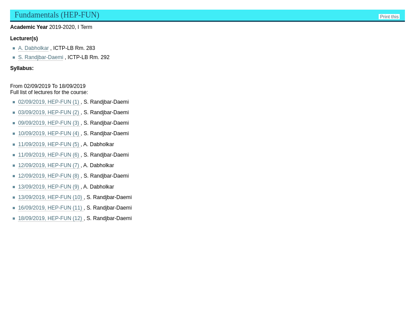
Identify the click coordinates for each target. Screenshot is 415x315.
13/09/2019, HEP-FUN (49, 187)
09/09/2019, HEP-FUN (49, 123)
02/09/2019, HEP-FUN (49, 102)
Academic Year (29, 27)
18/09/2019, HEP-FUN (51, 218)
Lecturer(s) (24, 38)
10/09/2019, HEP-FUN (49, 133)
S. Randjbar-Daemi (40, 57)
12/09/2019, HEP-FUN (49, 165)
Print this (389, 16)
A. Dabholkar (33, 48)
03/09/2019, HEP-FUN (49, 112)
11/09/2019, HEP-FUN (49, 144)
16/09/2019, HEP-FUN (51, 208)
